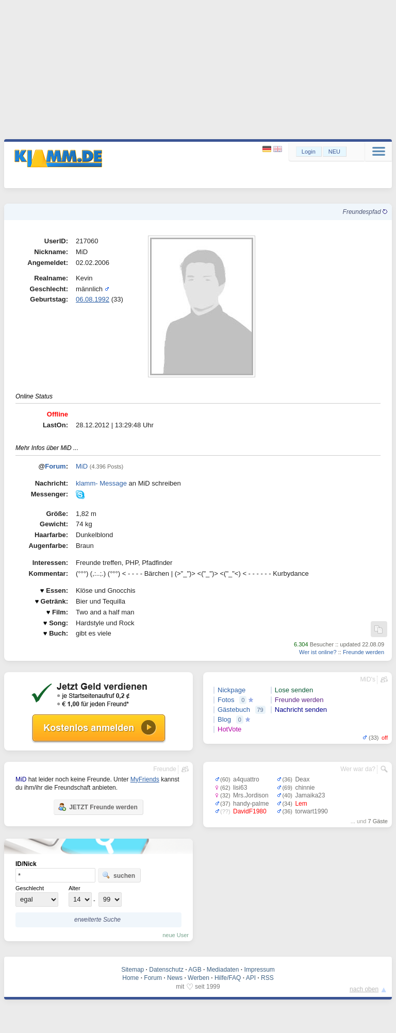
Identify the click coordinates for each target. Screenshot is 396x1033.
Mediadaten (223, 969)
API (251, 977)
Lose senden (294, 690)
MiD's (367, 679)
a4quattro (246, 779)
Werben (198, 977)
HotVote (229, 729)
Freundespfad (365, 211)
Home (130, 977)
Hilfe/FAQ (227, 977)
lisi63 (240, 787)
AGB (194, 969)
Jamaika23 (310, 795)
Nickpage (231, 690)
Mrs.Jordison (251, 795)
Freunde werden (363, 652)
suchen (118, 875)
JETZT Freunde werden (98, 807)
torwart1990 (311, 811)
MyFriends (144, 779)
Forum (55, 466)
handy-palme (251, 803)
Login (309, 151)
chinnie (305, 787)
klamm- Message (101, 483)
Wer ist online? (318, 652)
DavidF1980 (250, 811)
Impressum (259, 969)
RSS (267, 977)
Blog (224, 719)
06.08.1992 (92, 299)
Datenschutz (166, 969)
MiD (82, 466)
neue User (175, 935)
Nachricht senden (301, 709)
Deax (302, 779)
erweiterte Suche (97, 919)
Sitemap (132, 969)
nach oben (364, 989)
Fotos (226, 700)
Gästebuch (234, 709)
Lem (301, 803)
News (175, 977)
